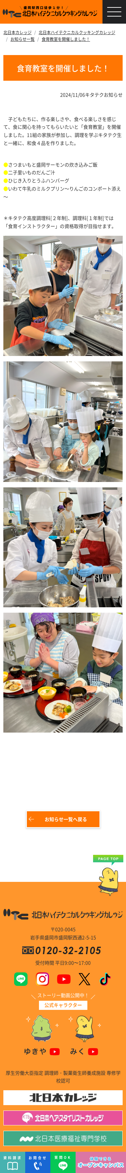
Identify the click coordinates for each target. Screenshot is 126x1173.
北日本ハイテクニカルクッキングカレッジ (77, 32)
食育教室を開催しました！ (66, 39)
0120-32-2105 (69, 950)
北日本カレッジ (17, 32)
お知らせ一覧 (22, 39)
